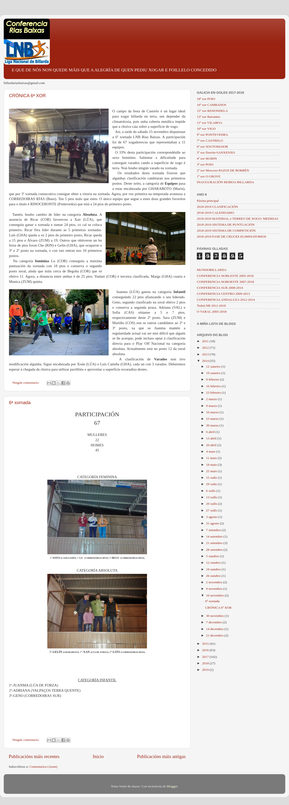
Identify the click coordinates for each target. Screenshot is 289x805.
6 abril (211, 432)
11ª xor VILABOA (209, 123)
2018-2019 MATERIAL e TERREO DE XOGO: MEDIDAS (237, 218)
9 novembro (214, 589)
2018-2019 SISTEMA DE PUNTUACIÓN (225, 224)
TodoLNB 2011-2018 (211, 305)
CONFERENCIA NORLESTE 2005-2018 (225, 276)
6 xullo (211, 491)
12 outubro (213, 562)
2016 (206, 650)
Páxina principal (208, 201)
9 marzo (212, 406)
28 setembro (214, 549)
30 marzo (212, 425)
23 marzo (212, 419)
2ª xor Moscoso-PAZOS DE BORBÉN (223, 170)
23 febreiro (214, 392)
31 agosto (213, 523)
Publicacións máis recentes (34, 756)
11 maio (212, 458)
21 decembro (215, 635)
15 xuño (212, 477)
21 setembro (214, 543)
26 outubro (213, 576)
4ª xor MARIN (207, 158)
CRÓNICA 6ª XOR (27, 95)
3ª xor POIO (205, 164)
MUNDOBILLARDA (211, 270)
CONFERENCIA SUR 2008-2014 (220, 288)
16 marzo (212, 412)
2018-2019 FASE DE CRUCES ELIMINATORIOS (231, 236)
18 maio (212, 464)
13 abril (211, 438)
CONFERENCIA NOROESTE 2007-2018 (225, 282)
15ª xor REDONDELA (212, 111)
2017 (206, 657)
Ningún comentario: (26, 382)
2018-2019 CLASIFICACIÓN (217, 207)
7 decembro (214, 622)
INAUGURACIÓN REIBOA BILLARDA (225, 182)
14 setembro (214, 536)
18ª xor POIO (206, 99)
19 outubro (213, 569)
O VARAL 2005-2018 (211, 311)
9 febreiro (213, 379)
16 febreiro (214, 386)
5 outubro (213, 556)
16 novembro (215, 595)
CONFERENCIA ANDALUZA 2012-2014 (226, 299)
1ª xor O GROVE (208, 176)
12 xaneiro (213, 366)
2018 (206, 663)
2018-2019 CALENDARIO (215, 212)
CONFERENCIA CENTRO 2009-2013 (223, 294)
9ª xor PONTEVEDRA (212, 134)
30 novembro (215, 616)
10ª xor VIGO (206, 128)
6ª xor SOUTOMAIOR (212, 146)
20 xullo (212, 504)
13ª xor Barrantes (208, 117)
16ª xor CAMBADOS (211, 105)
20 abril (211, 445)
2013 (206, 354)
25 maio (212, 471)
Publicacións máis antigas (161, 756)
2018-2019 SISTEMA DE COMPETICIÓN (226, 230)
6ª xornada (20, 402)
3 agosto (212, 517)
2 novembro (214, 582)
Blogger (172, 786)
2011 (206, 341)
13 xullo (212, 497)
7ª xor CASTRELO (210, 140)
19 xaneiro (213, 373)
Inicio (98, 756)
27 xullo (212, 510)
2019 (206, 670)
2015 (206, 643)
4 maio (211, 451)
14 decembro (215, 629)
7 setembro (214, 530)
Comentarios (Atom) (43, 766)
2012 (206, 347)
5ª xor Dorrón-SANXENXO (216, 152)
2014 (206, 361)
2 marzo (212, 399)
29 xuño (212, 484)
